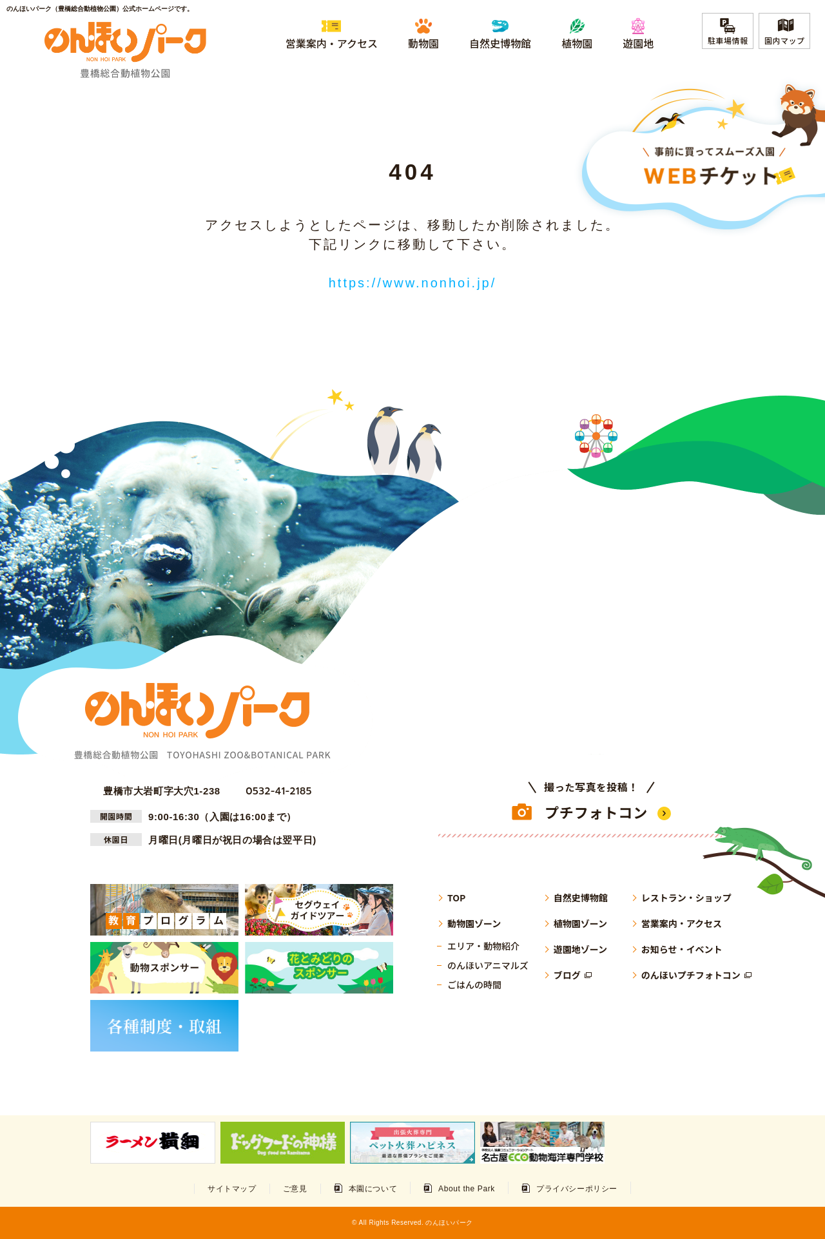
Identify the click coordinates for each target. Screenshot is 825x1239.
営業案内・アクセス (681, 923)
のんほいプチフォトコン (691, 974)
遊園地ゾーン (580, 949)
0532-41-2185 (279, 791)
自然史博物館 (581, 897)
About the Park (466, 1188)
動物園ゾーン (474, 923)
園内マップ (784, 40)
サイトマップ (232, 1188)
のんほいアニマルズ (488, 965)
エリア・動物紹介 (483, 945)
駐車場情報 (728, 40)
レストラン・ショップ (686, 897)
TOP (456, 897)
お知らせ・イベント (682, 949)
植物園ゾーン (580, 923)
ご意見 (295, 1188)
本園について (373, 1188)
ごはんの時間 (474, 984)
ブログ (567, 974)
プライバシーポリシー (576, 1188)
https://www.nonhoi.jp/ (413, 283)
